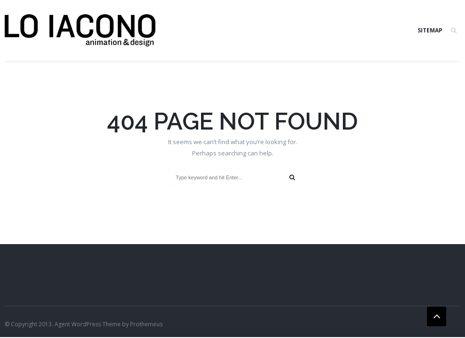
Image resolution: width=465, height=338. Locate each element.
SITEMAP (430, 30)
